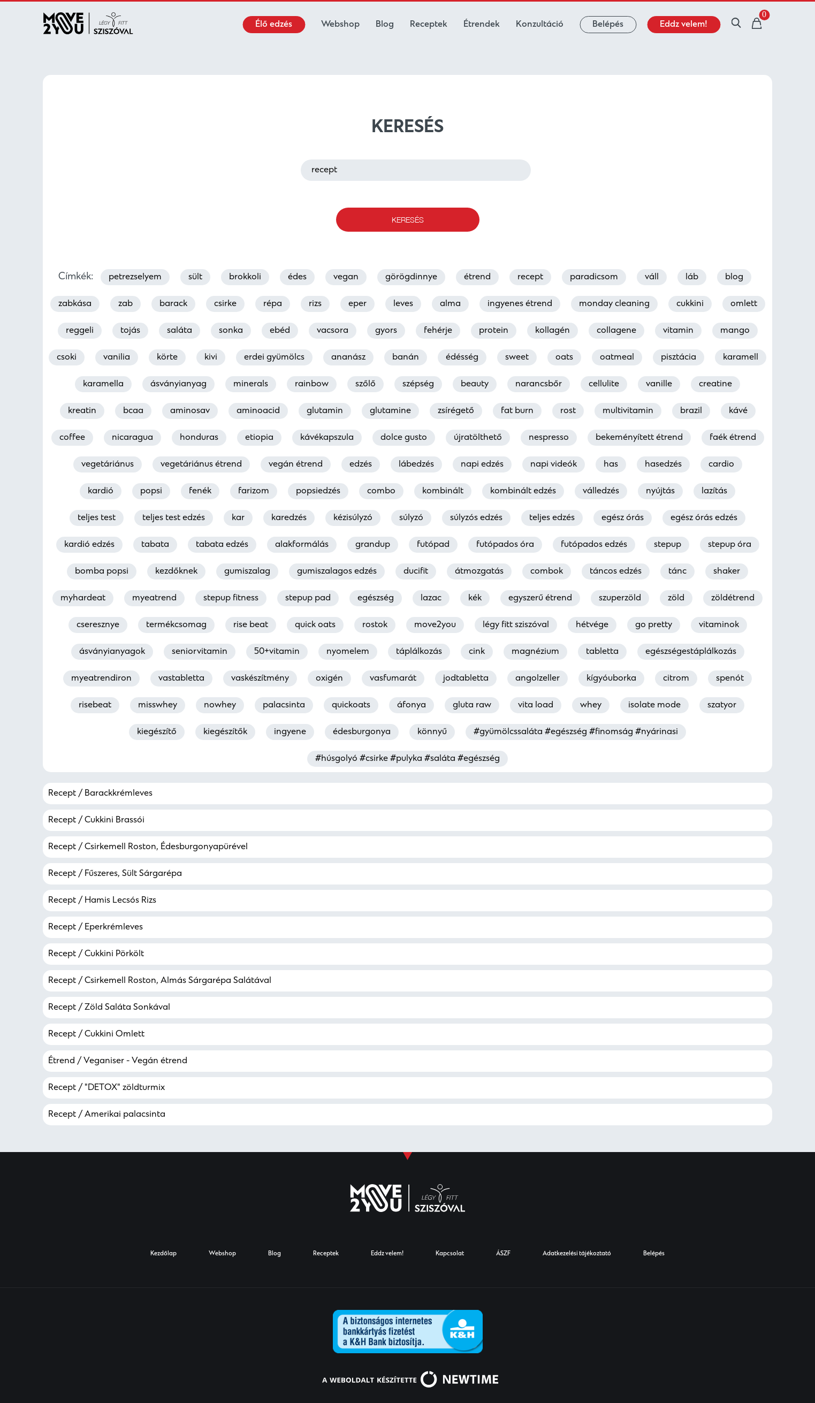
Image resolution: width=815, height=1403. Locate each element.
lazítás (714, 491)
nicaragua (132, 437)
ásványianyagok (112, 651)
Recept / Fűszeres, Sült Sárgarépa (115, 873)
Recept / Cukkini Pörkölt (96, 954)
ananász (348, 357)
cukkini (690, 304)
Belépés (607, 24)
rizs (315, 304)
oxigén (329, 678)
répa (272, 304)
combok (546, 571)
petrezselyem (135, 277)
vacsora (332, 330)
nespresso (549, 437)
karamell (740, 357)
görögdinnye (411, 277)
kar (238, 518)
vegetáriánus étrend (201, 464)
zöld (676, 598)
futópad (433, 544)
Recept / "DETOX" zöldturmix (106, 1087)
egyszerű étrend (540, 598)
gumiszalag (247, 571)
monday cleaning (614, 304)
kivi (210, 357)
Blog (385, 24)
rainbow (312, 384)
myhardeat (82, 598)
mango (735, 330)
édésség (462, 357)
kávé (738, 411)
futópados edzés (594, 544)
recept (530, 277)
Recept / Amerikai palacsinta (106, 1114)
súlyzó (411, 518)
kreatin (82, 411)
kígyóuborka (611, 678)
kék (475, 598)
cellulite (604, 384)
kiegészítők (225, 732)
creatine (715, 384)
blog (734, 277)
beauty (475, 384)
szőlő (365, 384)
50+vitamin (277, 651)
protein (493, 330)
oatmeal (617, 357)
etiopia (259, 437)
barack (173, 304)
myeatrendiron (101, 678)
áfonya (411, 705)
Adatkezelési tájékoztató (577, 1253)
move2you (435, 625)
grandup (372, 544)
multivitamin (628, 411)
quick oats (315, 625)
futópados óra (505, 544)
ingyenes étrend (520, 304)
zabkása (75, 304)
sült (195, 277)
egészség (375, 598)
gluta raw (472, 705)
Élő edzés (273, 24)
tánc (677, 571)
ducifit (415, 571)
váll (652, 277)
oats (564, 357)
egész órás (622, 518)
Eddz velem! (683, 24)
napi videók (553, 464)
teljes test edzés (173, 518)
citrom (676, 678)
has (611, 464)
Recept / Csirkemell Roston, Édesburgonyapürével (148, 847)
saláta (179, 330)
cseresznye (98, 625)
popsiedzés (318, 491)
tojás (130, 330)
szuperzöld (620, 598)
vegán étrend (296, 464)
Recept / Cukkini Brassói (96, 820)
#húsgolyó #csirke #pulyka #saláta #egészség (407, 758)
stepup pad (308, 598)
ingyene (290, 732)
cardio (721, 464)
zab (125, 304)
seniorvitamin (199, 651)
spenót (730, 678)
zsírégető (456, 411)
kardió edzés (89, 544)
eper (357, 304)
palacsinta (284, 705)
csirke (225, 304)
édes (297, 277)
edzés (360, 464)
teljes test (97, 518)
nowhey (220, 705)
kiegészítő (157, 732)
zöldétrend (733, 598)
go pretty (653, 625)
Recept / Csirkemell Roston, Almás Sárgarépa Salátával (159, 980)
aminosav (190, 411)
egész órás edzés (704, 518)
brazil (691, 411)
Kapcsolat (450, 1253)
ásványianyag (178, 384)
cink (477, 651)
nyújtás (660, 491)
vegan (346, 277)
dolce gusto (403, 437)
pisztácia (678, 357)
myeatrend (154, 598)
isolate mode (654, 705)
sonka (231, 330)
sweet (517, 357)
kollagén (552, 330)
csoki (67, 357)
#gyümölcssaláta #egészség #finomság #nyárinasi (576, 732)
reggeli (80, 330)
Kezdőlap (163, 1253)
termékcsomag (176, 625)
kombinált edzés (523, 491)
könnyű (432, 732)
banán (405, 357)
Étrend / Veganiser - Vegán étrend (117, 1061)
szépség (418, 384)
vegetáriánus (107, 464)
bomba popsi (101, 571)
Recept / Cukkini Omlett (96, 1034)
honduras (199, 437)
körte (167, 357)
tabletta (602, 651)
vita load (535, 705)
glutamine (390, 411)
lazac (431, 598)
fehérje (438, 330)
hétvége (592, 625)
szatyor (721, 705)
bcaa (133, 411)
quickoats (351, 705)
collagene (616, 330)
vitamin (678, 330)
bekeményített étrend (639, 437)
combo (381, 491)
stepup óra (729, 544)
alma (450, 304)
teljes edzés (552, 518)
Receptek (428, 24)
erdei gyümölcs (274, 357)
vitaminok (719, 625)
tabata (155, 544)
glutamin (325, 411)
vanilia (116, 357)
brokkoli (245, 277)
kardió (100, 491)
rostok (374, 625)
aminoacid (258, 411)
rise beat (250, 625)
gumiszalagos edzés (337, 571)
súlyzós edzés (476, 518)
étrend (477, 277)
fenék (200, 491)
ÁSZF (503, 1253)
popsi (151, 491)
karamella (103, 384)
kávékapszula (327, 437)
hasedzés (663, 464)
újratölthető (478, 437)
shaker (726, 571)
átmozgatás (479, 571)
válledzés (601, 491)
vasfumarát (393, 678)
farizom (253, 491)
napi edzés (482, 464)
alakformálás (302, 544)
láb (691, 277)
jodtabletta (466, 678)
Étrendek (481, 24)
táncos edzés (616, 571)
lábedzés (416, 464)
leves (403, 304)
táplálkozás (419, 651)
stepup (667, 544)
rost (568, 411)
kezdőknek (176, 571)
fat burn (517, 411)
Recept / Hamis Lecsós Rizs (102, 900)
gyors (386, 330)
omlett (743, 304)
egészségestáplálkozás (690, 651)
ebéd (280, 330)
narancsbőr (538, 384)
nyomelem (347, 651)
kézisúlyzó (352, 518)
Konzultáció (539, 24)
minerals (250, 384)
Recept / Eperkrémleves (95, 927)
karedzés (289, 518)
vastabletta (181, 678)
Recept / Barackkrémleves (100, 793)
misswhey (157, 705)
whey (590, 705)
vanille (659, 384)
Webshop (340, 24)
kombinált (442, 491)
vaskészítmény (260, 678)
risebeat (95, 705)
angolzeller (537, 678)
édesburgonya (362, 732)
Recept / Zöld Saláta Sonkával (109, 1007)
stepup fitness (230, 598)
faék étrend (733, 437)
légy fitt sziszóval (516, 625)
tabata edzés (222, 544)
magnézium (535, 651)
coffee (72, 437)
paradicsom (594, 277)
